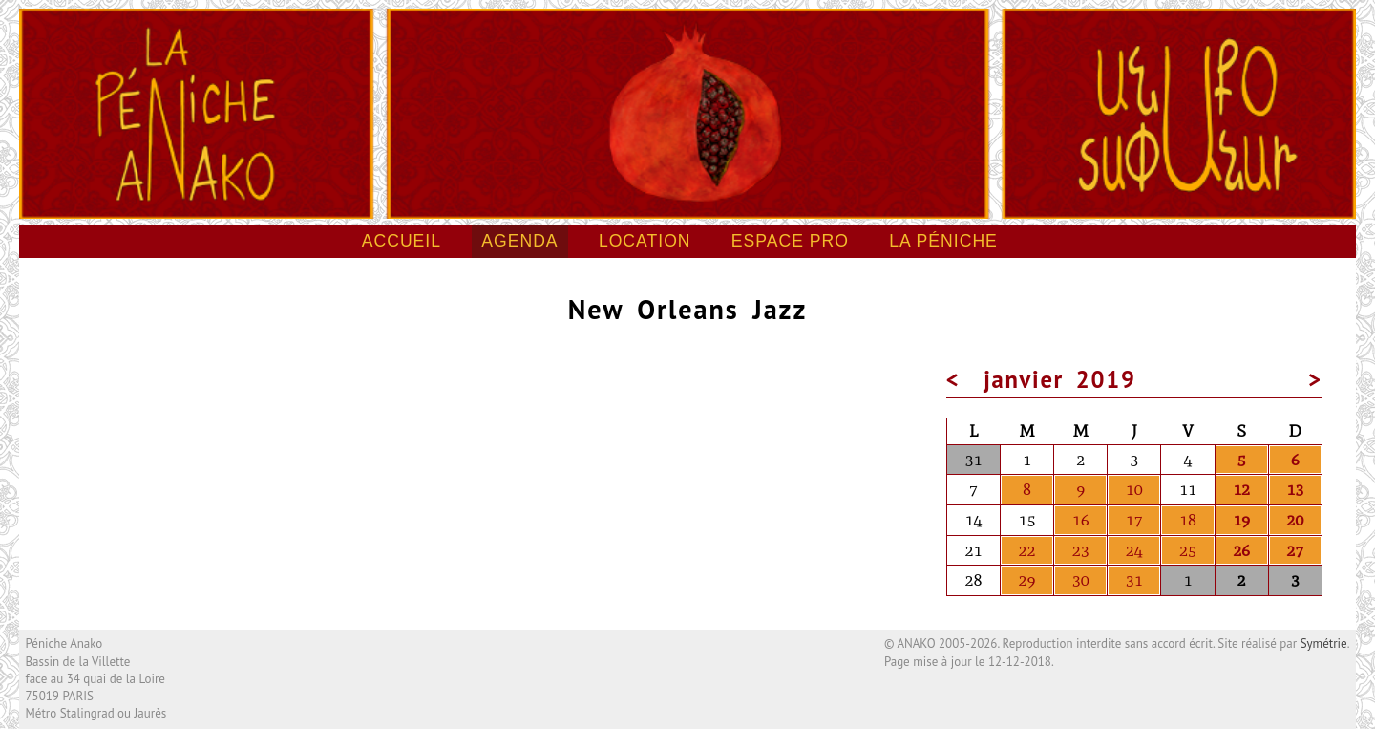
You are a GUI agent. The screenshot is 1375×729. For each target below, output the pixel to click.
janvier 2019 (1059, 379)
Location (645, 240)
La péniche (943, 240)
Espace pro (790, 240)
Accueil (401, 240)
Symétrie (1324, 643)
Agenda (519, 240)
